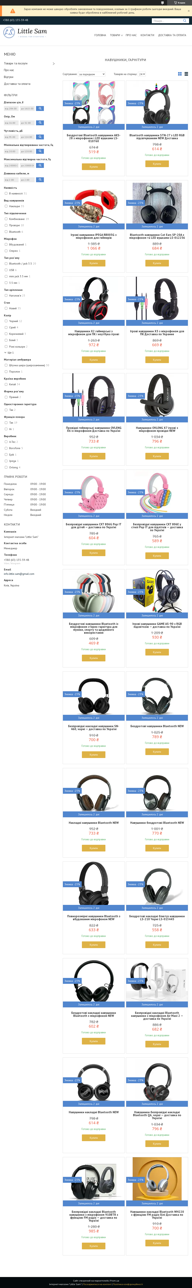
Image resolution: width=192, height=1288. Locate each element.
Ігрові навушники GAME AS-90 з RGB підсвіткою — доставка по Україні (157, 625)
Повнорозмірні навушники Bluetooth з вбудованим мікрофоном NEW (93, 918)
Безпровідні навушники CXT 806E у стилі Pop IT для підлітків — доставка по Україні (157, 527)
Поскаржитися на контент (97, 1284)
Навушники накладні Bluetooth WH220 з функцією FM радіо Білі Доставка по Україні (157, 1214)
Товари (115, 35)
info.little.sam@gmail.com (19, 574)
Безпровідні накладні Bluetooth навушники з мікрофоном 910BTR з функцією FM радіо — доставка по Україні (93, 1216)
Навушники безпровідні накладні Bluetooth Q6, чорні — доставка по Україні (157, 1115)
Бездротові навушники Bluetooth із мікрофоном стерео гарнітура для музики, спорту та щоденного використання (93, 628)
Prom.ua (114, 1280)
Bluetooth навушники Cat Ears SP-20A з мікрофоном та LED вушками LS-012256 (157, 236)
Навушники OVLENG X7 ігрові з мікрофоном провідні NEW (157, 429)
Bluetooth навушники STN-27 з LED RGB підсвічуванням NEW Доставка (157, 137)
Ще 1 (11, 352)
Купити (94, 166)
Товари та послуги (15, 63)
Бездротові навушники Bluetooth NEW (157, 726)
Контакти (147, 35)
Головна (100, 35)
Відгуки (8, 77)
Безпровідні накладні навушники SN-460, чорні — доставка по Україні (93, 728)
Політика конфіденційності (128, 1284)
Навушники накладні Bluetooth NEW (94, 1112)
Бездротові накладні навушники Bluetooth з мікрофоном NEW (93, 1014)
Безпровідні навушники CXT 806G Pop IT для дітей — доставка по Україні (93, 526)
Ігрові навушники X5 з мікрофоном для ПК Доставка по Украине (157, 333)
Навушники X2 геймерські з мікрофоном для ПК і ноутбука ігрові (93, 333)
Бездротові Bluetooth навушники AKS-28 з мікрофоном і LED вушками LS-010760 (93, 138)
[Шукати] (184, 20)
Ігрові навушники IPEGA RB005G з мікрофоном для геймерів (94, 236)
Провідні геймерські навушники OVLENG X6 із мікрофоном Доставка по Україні (93, 429)
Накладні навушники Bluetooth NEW (94, 822)
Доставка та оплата (172, 35)
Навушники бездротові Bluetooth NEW (157, 822)
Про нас (131, 35)
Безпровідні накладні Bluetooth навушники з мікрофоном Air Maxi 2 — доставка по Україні (157, 1015)
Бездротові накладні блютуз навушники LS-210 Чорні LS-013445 (157, 918)
